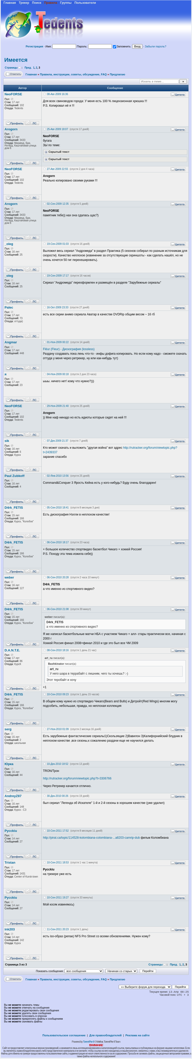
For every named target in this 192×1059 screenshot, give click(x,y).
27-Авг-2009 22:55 (57, 169)
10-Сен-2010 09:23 (58, 694)
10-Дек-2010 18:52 (57, 764)
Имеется (16, 60)
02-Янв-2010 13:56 (58, 475)
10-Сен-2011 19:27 (58, 897)
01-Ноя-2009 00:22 (58, 342)
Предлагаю (117, 74)
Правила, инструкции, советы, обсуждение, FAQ (73, 74)
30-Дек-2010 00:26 (57, 796)
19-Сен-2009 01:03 (58, 244)
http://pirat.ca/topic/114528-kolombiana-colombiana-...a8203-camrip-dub (91, 837)
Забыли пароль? (155, 46)
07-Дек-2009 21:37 (57, 440)
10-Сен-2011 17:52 (58, 830)
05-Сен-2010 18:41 (58, 507)
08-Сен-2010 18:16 (58, 650)
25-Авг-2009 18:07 (57, 129)
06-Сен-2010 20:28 (58, 577)
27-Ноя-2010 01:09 (58, 729)
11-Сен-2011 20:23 (58, 929)
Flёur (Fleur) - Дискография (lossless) (68, 349)
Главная (31, 74)
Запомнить (122, 46)
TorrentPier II (88, 1041)
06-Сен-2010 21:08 (58, 609)
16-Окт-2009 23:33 (57, 307)
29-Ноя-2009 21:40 (58, 406)
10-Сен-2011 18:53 (58, 862)
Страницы (11, 67)
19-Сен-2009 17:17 (58, 275)
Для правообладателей (105, 1035)
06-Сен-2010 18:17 (58, 542)
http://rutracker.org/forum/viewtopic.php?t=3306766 (77, 778)
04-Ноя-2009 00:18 (58, 374)
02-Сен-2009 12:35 (58, 203)
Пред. (28, 67)
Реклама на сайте (137, 1035)
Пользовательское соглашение (63, 1035)
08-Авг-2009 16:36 (57, 94)
